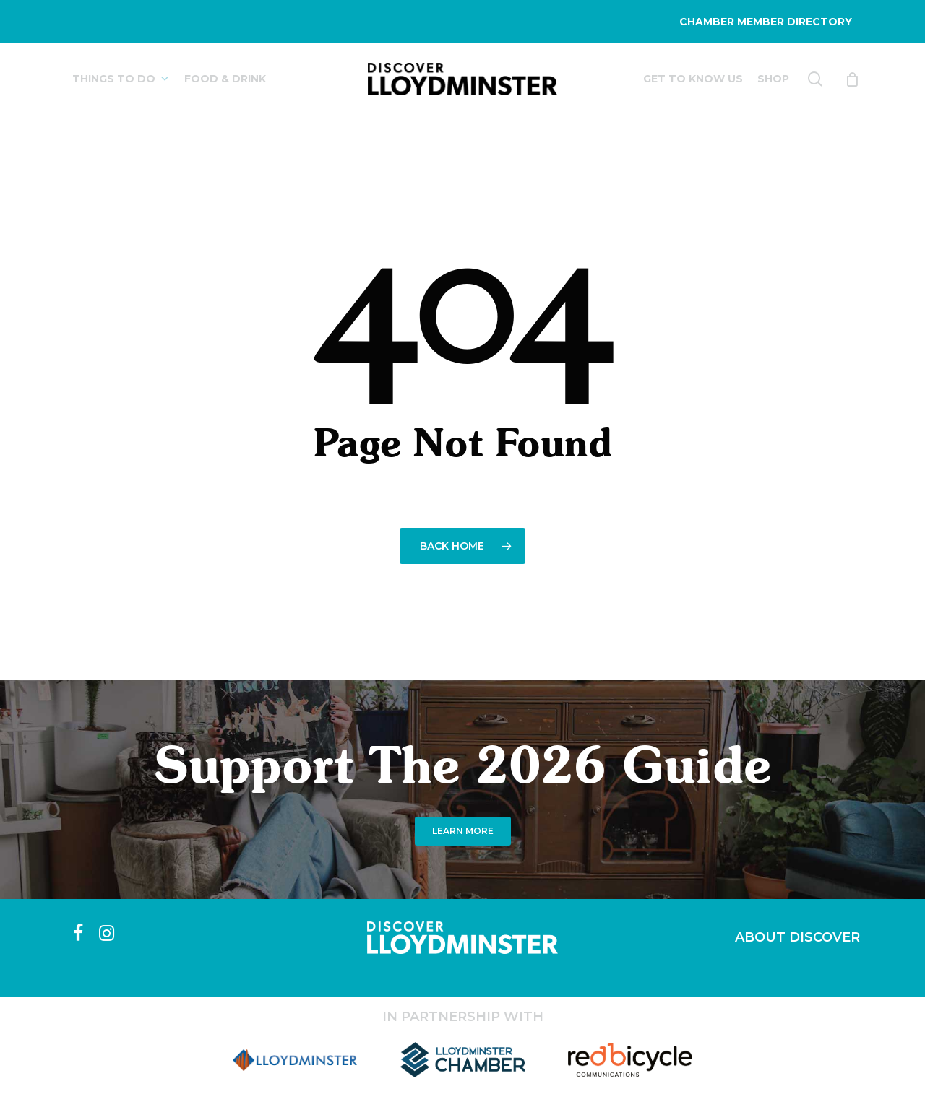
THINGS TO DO (121, 79)
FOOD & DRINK (225, 78)
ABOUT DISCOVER (797, 937)
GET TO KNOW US (693, 78)
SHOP (773, 78)
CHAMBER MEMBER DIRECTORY (765, 21)
